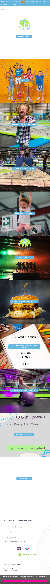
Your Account (5, 1)
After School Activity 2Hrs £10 (24, 346)
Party (24, 80)
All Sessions (24, 36)
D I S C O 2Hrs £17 (24, 257)
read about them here (29, 576)
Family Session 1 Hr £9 (24, 169)
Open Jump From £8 (24, 213)
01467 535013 (15, 1)
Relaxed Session (24, 434)
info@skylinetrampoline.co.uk (16, 541)
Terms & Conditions (10, 571)
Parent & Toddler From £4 (24, 390)
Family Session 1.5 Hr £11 (24, 124)
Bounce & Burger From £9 (24, 301)
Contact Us (30, 1)
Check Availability (41, 1)
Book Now (4, 4)
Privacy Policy (8, 568)
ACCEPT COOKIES (25, 581)
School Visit (24, 478)
